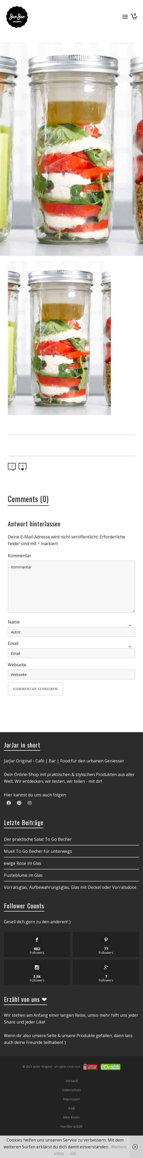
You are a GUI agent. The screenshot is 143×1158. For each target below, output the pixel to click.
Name (14, 622)
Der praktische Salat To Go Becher (38, 839)
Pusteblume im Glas (23, 875)
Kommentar (19, 556)
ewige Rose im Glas (22, 863)
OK (73, 1153)
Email (13, 643)
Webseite (17, 665)
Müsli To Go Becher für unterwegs (38, 851)
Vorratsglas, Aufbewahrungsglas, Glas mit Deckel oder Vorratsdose (70, 887)
